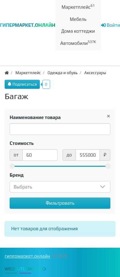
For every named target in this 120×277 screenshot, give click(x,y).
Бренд (17, 175)
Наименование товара (35, 117)
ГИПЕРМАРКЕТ (27, 25)
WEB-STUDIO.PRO (25, 268)
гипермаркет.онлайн (27, 256)
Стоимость (22, 143)
